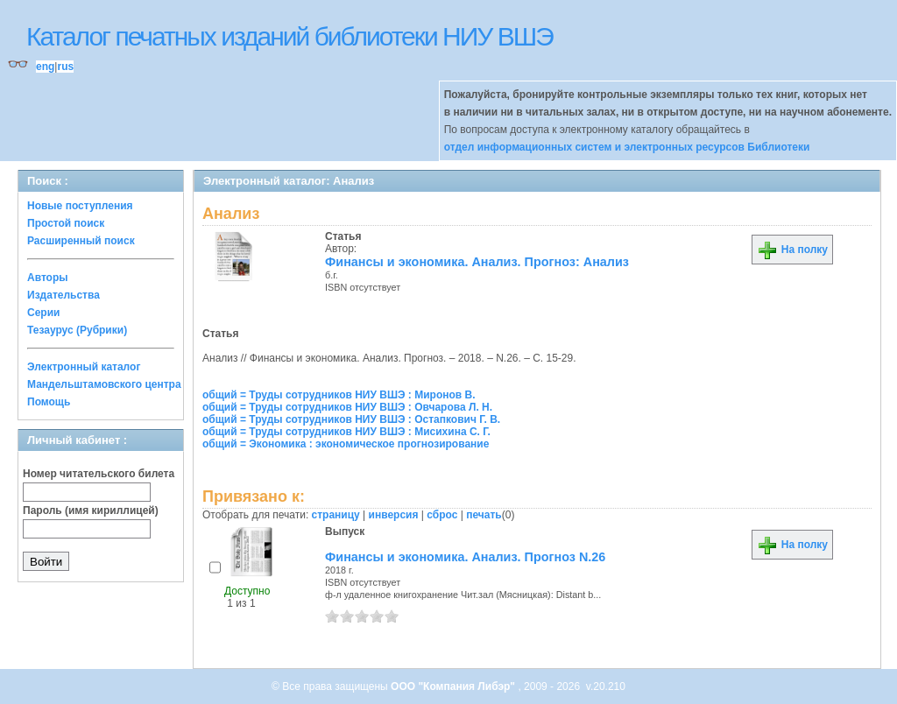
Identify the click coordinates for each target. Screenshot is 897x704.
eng (45, 66)
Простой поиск (65, 223)
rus (65, 66)
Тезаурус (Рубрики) (77, 330)
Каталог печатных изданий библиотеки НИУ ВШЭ (289, 36)
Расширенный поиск (81, 241)
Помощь (48, 402)
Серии (43, 312)
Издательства (63, 295)
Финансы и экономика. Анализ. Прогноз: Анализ (477, 262)
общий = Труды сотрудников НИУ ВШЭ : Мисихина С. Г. (346, 432)
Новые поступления (80, 206)
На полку (792, 249)
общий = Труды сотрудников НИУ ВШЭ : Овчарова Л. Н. (347, 407)
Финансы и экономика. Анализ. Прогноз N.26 (465, 557)
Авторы (47, 277)
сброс (442, 515)
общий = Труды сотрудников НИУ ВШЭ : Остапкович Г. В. (351, 419)
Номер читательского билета (98, 474)
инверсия (394, 515)
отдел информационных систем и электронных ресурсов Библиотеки (627, 147)
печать (484, 515)
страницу (336, 515)
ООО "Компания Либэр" (454, 686)
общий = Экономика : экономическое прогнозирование (345, 444)
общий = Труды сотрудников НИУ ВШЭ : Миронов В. (339, 395)
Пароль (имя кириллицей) (91, 510)
